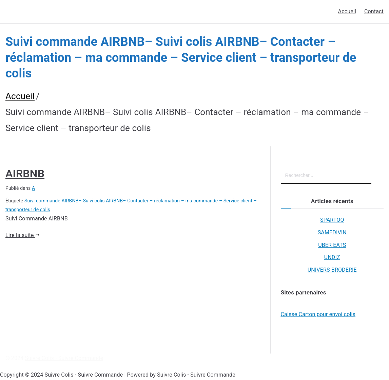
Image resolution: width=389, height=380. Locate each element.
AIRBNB (24, 173)
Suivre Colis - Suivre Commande (64, 358)
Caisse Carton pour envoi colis (318, 314)
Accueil (347, 11)
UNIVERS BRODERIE (332, 270)
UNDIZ (332, 257)
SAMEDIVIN (332, 232)
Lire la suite (22, 235)
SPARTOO (332, 220)
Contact (374, 11)
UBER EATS (332, 245)
